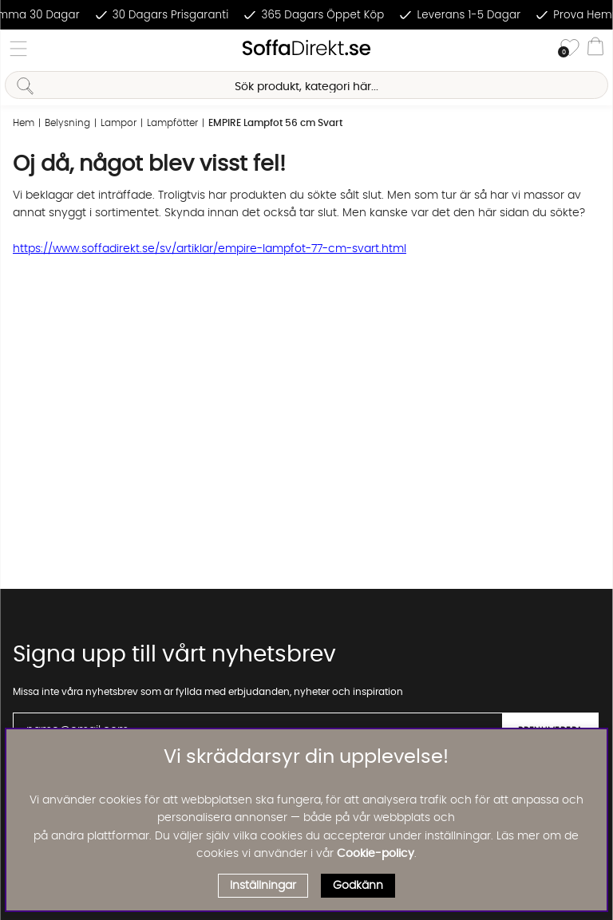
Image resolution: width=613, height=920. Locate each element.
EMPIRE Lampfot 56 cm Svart (275, 123)
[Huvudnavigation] (18, 48)
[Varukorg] (595, 49)
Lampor (118, 123)
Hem (23, 123)
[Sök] (306, 85)
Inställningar (263, 885)
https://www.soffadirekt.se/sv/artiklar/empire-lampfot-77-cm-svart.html (209, 249)
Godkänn (358, 885)
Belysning (67, 123)
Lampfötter (172, 123)
